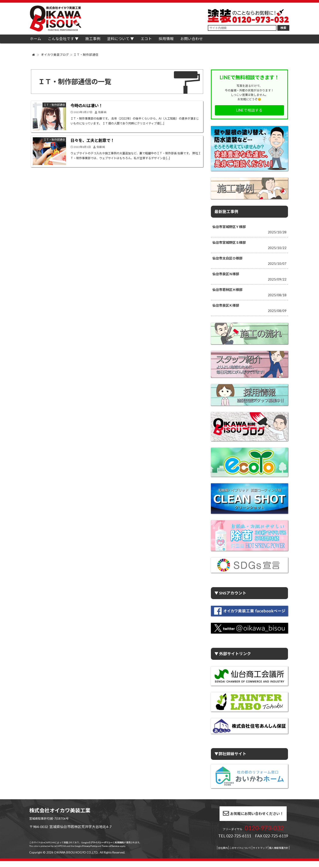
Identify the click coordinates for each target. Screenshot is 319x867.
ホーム (37, 41)
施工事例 (101, 41)
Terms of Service (110, 852)
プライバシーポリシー (102, 848)
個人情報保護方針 (271, 853)
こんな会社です (66, 41)
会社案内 (196, 853)
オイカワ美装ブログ (55, 54)
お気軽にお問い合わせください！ (237, 818)
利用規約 (119, 848)
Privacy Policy (89, 852)
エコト (161, 41)
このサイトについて (220, 853)
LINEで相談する (249, 110)
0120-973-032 (248, 832)
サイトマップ (246, 853)
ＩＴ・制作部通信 (86, 54)
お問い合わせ (213, 41)
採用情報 (184, 41)
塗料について (129, 41)
